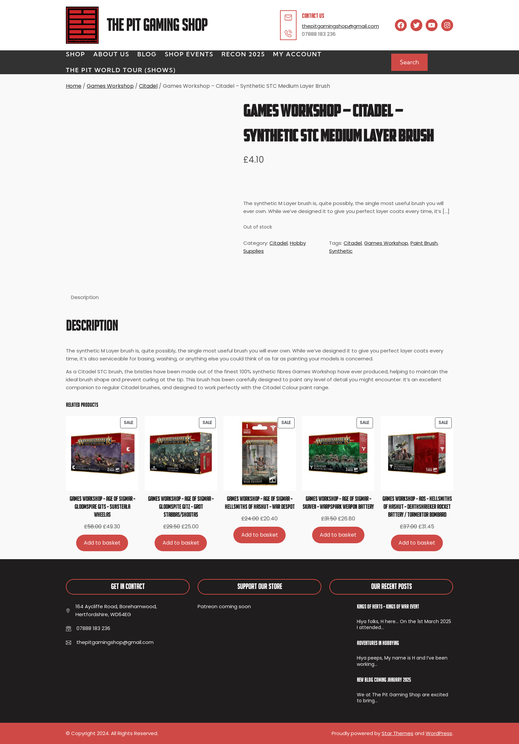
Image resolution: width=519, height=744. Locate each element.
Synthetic (341, 250)
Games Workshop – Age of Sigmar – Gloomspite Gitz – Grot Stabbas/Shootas (180, 506)
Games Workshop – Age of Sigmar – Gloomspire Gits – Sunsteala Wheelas (102, 506)
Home (73, 86)
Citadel (148, 86)
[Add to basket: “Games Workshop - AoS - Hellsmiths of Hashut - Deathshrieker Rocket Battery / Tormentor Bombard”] (417, 543)
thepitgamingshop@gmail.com (340, 26)
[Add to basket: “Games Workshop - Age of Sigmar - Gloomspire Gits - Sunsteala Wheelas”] (102, 543)
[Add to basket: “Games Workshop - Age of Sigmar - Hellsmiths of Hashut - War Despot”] (259, 535)
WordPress (439, 733)
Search (409, 62)
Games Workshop (110, 86)
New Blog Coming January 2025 (384, 680)
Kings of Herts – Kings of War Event (388, 607)
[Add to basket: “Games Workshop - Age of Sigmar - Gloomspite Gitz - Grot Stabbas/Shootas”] (181, 543)
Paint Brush (424, 242)
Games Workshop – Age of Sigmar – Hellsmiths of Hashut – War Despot (260, 502)
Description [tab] (85, 297)
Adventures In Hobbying (378, 643)
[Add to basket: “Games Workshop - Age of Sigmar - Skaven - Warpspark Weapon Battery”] (338, 535)
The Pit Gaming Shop (157, 25)
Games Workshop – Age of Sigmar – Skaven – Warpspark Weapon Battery (338, 502)
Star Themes (397, 733)
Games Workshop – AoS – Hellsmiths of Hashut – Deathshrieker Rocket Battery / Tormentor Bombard (417, 506)
